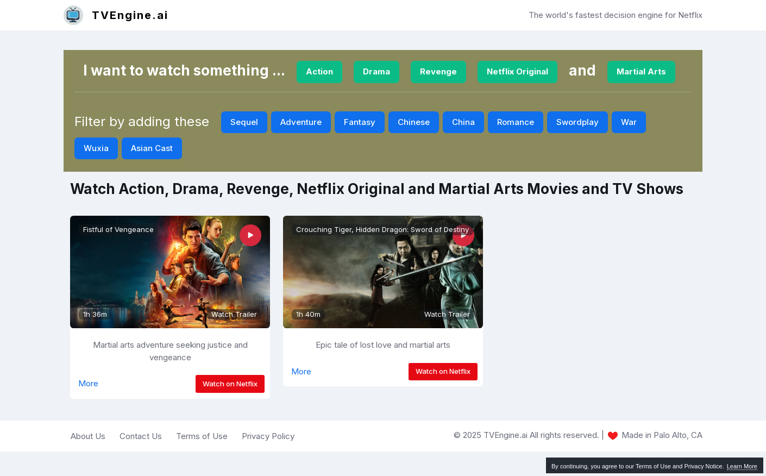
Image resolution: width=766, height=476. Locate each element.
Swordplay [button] (577, 122)
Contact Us (141, 436)
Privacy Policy (268, 436)
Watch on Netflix (230, 383)
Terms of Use (202, 436)
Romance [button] (515, 122)
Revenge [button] (438, 71)
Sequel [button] (244, 122)
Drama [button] (376, 71)
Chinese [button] (414, 122)
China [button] (463, 122)
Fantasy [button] (359, 122)
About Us (88, 436)
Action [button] (319, 71)
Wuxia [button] (96, 148)
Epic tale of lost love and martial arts (383, 345)
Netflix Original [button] (517, 71)
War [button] (629, 122)
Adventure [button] (301, 122)
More (88, 383)
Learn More (742, 466)
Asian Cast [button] (152, 148)
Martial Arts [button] (641, 71)
